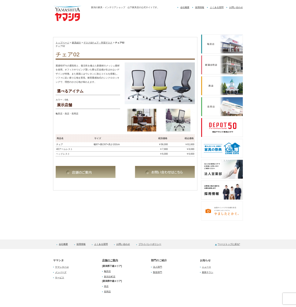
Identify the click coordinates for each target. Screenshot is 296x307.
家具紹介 (76, 35)
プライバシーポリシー (150, 236)
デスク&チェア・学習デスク (97, 35)
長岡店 (107, 284)
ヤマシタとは (62, 259)
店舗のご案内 (110, 252)
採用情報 (199, 7)
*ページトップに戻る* (229, 236)
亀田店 (107, 263)
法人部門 (157, 259)
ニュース (206, 259)
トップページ (62, 35)
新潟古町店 (109, 269)
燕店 (106, 278)
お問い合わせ (236, 7)
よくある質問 (217, 7)
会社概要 (184, 7)
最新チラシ (207, 264)
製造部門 (157, 264)
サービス (59, 269)
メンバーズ (60, 264)
